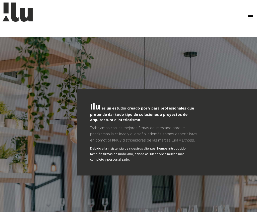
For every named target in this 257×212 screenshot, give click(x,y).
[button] (250, 16)
